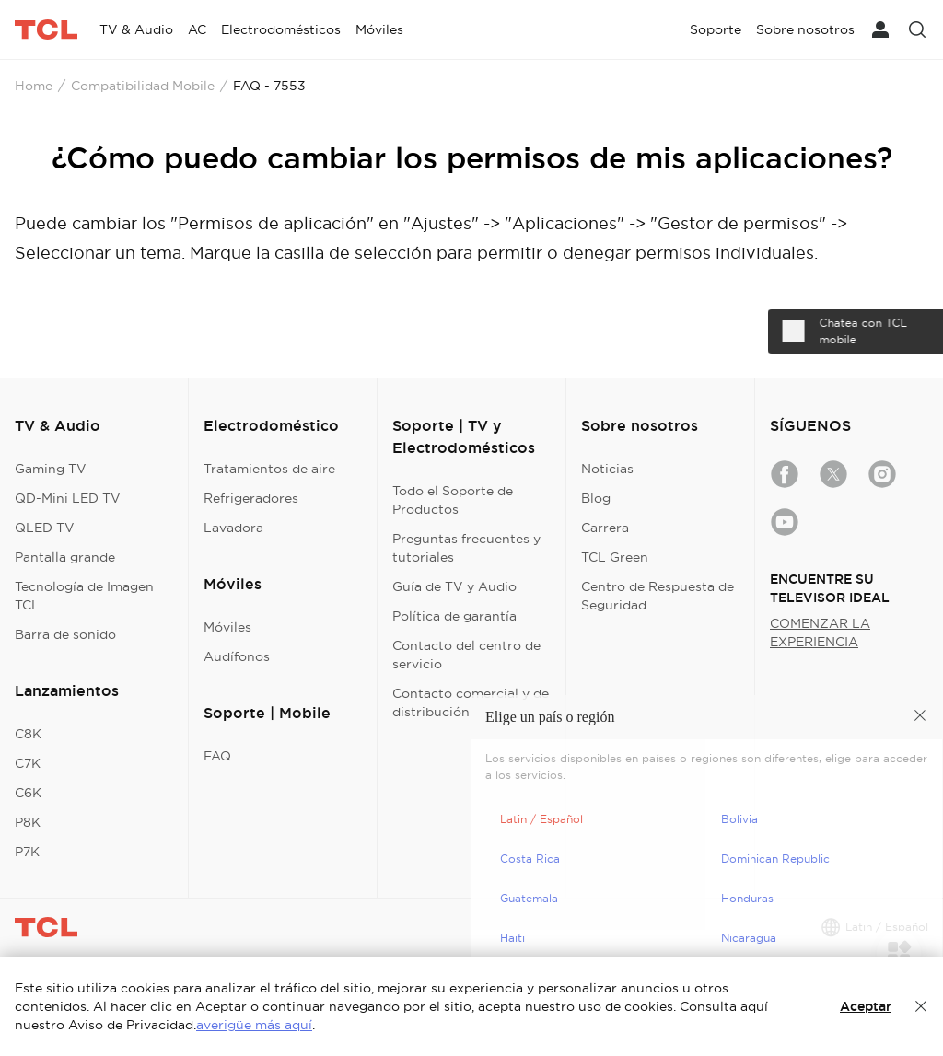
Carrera (605, 527)
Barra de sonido (65, 634)
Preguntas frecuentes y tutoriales (466, 547)
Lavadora (233, 527)
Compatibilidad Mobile (143, 85)
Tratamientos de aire (269, 468)
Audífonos (237, 656)
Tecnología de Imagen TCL (84, 595)
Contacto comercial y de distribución (470, 702)
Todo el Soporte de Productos (452, 499)
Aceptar (865, 1006)
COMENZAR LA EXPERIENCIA (820, 632)
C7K (28, 763)
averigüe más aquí (254, 1024)
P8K (28, 822)
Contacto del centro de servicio (466, 654)
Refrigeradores (251, 498)
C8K (28, 733)
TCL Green (614, 557)
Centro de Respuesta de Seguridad (657, 595)
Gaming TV (51, 468)
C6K (28, 792)
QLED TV (45, 527)
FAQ (217, 756)
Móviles (227, 627)
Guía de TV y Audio (454, 586)
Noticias (607, 468)
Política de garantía (454, 616)
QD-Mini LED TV (68, 498)
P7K (27, 851)
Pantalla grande (65, 557)
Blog (596, 498)
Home (33, 85)
